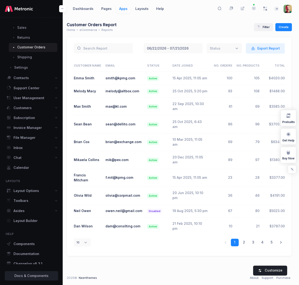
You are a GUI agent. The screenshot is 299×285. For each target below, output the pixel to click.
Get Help (288, 136)
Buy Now (288, 154)
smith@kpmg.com (123, 80)
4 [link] (262, 257)
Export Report (265, 48)
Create (284, 27)
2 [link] (244, 257)
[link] (281, 257)
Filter (263, 27)
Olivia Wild (86, 205)
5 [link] (272, 257)
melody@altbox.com (125, 98)
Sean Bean (86, 134)
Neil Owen (85, 223)
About (254, 278)
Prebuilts (288, 118)
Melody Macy (88, 98)
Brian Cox (84, 152)
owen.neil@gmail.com (126, 223)
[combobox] (224, 48)
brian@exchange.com (126, 152)
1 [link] (234, 257)
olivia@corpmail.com (125, 205)
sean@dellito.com (123, 134)
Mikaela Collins (89, 169)
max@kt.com (118, 116)
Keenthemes (91, 278)
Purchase (283, 278)
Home (74, 30)
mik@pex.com (119, 169)
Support (267, 278)
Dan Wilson (86, 241)
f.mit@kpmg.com (122, 187)
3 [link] (253, 257)
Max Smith (85, 116)
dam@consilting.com (125, 241)
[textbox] (215, 48)
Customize (270, 270)
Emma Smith (87, 80)
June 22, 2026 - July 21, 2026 (173, 48)
